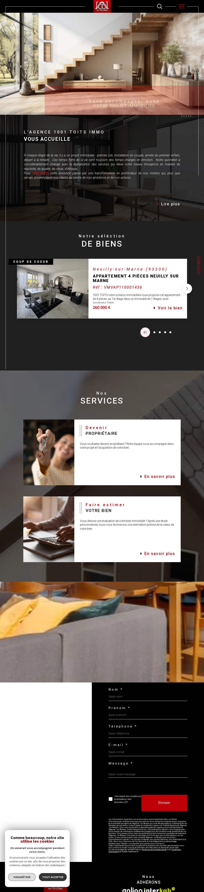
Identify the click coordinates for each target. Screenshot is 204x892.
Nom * (116, 689)
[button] (187, 290)
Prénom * (119, 708)
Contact (198, 265)
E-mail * (118, 745)
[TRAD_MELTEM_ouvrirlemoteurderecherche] (159, 6)
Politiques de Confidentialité (154, 849)
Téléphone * (123, 726)
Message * (121, 763)
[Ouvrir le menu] (181, 6)
